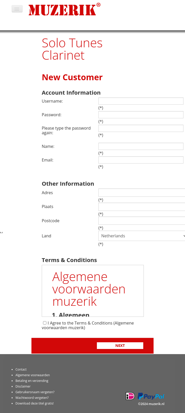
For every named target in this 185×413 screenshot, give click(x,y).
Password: (51, 114)
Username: (52, 101)
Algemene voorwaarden (32, 375)
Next (120, 345)
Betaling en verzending (31, 381)
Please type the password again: (66, 130)
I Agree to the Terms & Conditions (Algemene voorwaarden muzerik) (88, 325)
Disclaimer (23, 386)
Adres (47, 192)
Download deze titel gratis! (34, 403)
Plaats (47, 206)
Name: (48, 146)
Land (46, 236)
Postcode (51, 220)
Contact (21, 369)
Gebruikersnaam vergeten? (34, 392)
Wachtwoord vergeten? (32, 398)
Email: (47, 160)
